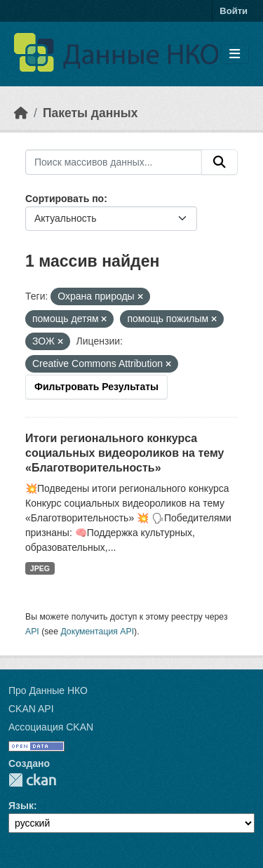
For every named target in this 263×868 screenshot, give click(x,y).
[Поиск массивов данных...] (113, 162)
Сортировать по (64, 198)
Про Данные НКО (48, 690)
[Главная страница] (21, 113)
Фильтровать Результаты (96, 386)
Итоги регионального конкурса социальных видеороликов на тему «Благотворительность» (124, 453)
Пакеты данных (90, 113)
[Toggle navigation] (234, 54)
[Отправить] (219, 162)
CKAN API (31, 708)
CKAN (32, 780)
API (32, 631)
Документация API (97, 631)
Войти (234, 11)
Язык (21, 805)
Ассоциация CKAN (50, 727)
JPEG (40, 568)
